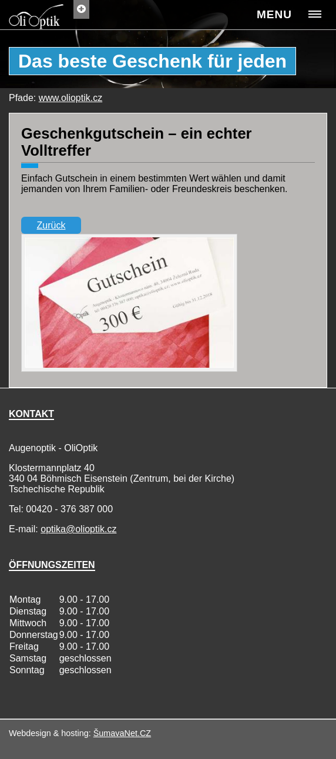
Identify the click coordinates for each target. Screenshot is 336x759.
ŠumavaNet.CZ (122, 733)
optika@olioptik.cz (78, 529)
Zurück (51, 225)
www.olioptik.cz (70, 98)
